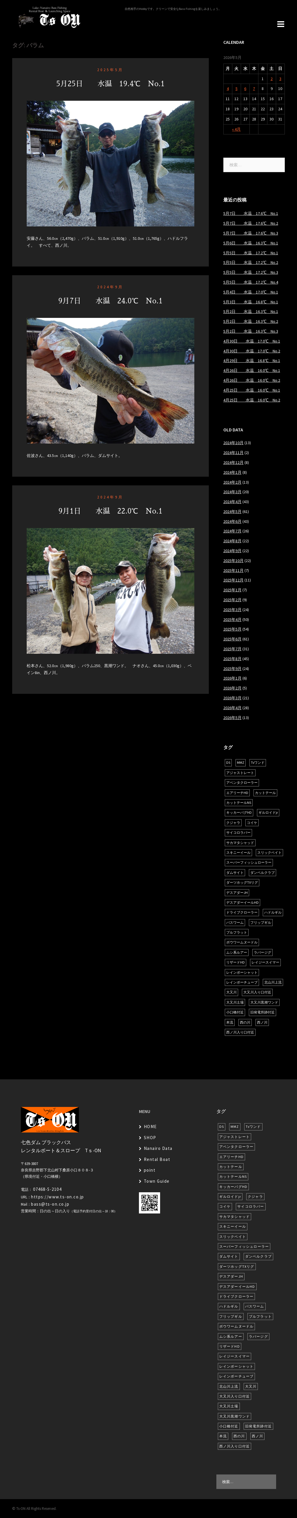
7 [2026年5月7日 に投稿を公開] (254, 88)
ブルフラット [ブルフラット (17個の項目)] (236, 932)
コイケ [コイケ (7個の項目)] (252, 822)
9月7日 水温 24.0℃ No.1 (110, 301)
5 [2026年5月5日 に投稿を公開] (237, 88)
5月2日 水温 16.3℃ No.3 (250, 331)
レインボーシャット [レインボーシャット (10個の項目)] (242, 972)
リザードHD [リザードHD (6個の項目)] (235, 962)
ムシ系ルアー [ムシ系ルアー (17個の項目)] (236, 952)
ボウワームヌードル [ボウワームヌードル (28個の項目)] (242, 942)
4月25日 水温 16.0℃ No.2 (251, 400)
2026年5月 (232, 717)
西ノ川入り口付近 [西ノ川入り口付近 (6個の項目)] (240, 1032)
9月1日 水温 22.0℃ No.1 (110, 511)
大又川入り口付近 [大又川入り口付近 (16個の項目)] (257, 992)
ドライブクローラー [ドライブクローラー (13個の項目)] (242, 912)
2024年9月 (110, 286)
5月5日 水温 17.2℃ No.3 (250, 272)
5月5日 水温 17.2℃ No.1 (250, 252)
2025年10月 (233, 560)
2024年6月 (232, 521)
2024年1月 (232, 472)
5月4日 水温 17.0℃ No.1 (250, 292)
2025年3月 (232, 609)
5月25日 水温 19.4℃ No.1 (110, 83)
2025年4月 (232, 619)
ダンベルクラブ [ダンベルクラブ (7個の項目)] (262, 872)
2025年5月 (110, 69)
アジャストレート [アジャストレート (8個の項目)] (240, 772)
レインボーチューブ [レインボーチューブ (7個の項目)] (242, 982)
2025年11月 (233, 570)
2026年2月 (232, 688)
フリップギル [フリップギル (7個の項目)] (260, 922)
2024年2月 (232, 482)
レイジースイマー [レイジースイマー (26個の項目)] (265, 962)
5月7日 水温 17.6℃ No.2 (250, 223)
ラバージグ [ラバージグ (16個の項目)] (262, 952)
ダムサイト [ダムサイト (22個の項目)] (235, 872)
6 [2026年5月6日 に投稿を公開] (245, 88)
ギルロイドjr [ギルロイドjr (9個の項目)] (268, 812)
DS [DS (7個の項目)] (228, 762)
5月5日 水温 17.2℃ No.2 (250, 262)
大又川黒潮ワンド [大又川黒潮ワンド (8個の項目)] (264, 1002)
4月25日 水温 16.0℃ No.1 (251, 390)
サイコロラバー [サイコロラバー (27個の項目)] (238, 832)
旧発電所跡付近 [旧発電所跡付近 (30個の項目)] (262, 1012)
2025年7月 (232, 648)
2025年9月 (232, 668)
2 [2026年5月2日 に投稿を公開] (272, 78)
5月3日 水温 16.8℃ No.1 (250, 302)
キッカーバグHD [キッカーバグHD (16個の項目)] (239, 812)
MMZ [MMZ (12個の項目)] (240, 762)
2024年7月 (232, 531)
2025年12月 (233, 580)
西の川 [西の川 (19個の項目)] (245, 1022)
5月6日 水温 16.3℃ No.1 (250, 243)
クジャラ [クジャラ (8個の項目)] (233, 822)
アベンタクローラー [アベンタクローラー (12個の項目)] (242, 782)
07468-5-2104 (47, 1189)
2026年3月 (232, 698)
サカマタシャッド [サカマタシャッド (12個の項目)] (240, 842)
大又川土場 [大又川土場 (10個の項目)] (235, 1002)
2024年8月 (232, 540)
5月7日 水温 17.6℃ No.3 (250, 233)
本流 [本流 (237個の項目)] (229, 1022)
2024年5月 (232, 511)
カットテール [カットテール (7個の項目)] (265, 792)
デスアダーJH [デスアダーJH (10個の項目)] (237, 892)
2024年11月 (233, 452)
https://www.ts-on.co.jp (57, 1197)
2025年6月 (232, 639)
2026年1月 (232, 678)
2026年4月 (232, 707)
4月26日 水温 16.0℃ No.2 (251, 380)
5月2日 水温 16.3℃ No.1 (250, 311)
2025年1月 (232, 590)
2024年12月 (233, 462)
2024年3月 (232, 491)
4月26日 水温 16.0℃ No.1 (251, 370)
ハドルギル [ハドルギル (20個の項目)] (273, 912)
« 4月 (236, 129)
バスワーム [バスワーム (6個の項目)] (235, 922)
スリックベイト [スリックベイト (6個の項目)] (269, 852)
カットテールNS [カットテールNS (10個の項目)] (238, 802)
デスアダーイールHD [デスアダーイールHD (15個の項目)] (242, 902)
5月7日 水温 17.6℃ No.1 (250, 213)
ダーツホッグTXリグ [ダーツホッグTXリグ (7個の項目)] (242, 882)
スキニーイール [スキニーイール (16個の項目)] (238, 852)
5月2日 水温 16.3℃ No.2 (250, 321)
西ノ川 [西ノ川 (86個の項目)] (262, 1022)
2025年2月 (232, 599)
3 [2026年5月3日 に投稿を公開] (280, 78)
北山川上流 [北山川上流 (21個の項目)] (273, 982)
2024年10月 (233, 442)
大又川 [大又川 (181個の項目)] (231, 992)
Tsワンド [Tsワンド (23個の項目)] (258, 762)
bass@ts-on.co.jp (50, 1204)
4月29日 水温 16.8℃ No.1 (251, 360)
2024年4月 (232, 501)
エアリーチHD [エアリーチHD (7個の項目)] (237, 792)
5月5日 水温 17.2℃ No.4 (250, 282)
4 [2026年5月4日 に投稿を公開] (228, 88)
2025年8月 (232, 658)
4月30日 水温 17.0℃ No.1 (251, 341)
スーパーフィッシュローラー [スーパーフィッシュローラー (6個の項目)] (248, 862)
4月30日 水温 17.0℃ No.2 (251, 351)
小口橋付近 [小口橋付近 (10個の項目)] (235, 1012)
